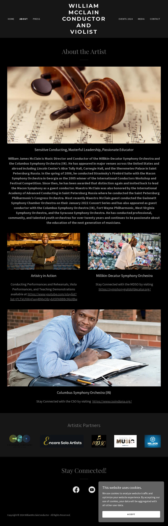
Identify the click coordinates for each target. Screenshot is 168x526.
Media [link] (141, 18)
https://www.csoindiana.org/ (112, 401)
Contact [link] (155, 18)
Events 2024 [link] (126, 18)
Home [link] (11, 18)
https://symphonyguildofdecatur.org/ (125, 289)
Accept (131, 514)
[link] (84, 32)
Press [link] (36, 18)
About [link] (24, 18)
